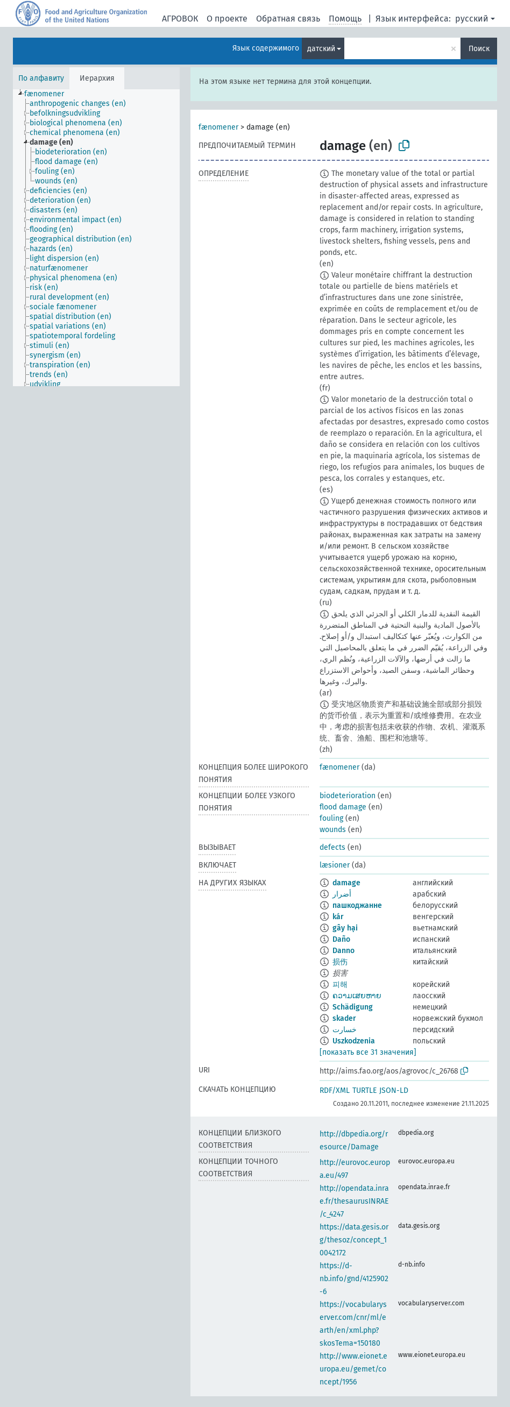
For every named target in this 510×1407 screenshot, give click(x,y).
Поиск (479, 48)
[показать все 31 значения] (368, 1052)
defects (332, 847)
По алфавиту (41, 78)
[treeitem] (49, 94)
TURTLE (364, 1090)
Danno (343, 950)
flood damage (343, 807)
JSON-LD (393, 1090)
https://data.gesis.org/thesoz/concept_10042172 (354, 1240)
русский (471, 18)
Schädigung (352, 1007)
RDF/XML (335, 1090)
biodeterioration (348, 795)
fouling (331, 818)
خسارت (344, 1029)
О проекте (227, 18)
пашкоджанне (357, 905)
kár (338, 916)
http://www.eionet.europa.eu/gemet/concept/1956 (353, 1369)
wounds (333, 829)
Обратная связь (288, 18)
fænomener (218, 127)
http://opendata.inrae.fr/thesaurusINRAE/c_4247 (354, 1201)
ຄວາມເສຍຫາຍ (356, 995)
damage (346, 882)
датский (321, 48)
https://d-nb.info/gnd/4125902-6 (354, 1278)
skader (344, 1018)
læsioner (335, 865)
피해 (340, 984)
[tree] (96, 237)
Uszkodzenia (353, 1041)
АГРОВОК (180, 18)
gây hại (345, 928)
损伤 (340, 962)
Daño (341, 939)
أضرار (341, 894)
